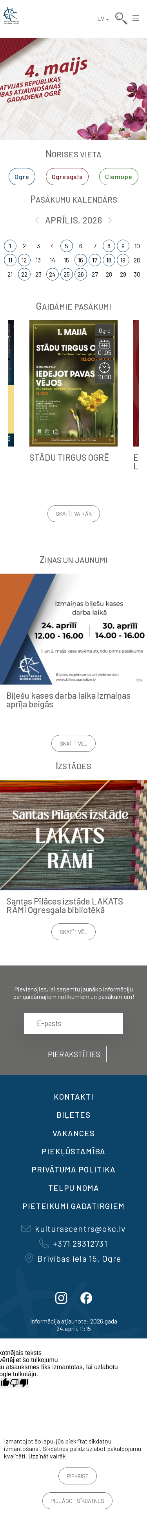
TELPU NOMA (73, 1187)
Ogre (22, 176)
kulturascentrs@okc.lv (73, 1228)
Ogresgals (67, 176)
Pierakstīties (74, 1054)
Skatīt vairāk (74, 513)
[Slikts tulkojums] (19, 1383)
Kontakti (74, 1096)
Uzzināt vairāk (47, 1456)
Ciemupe (118, 176)
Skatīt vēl (73, 743)
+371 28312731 (73, 1243)
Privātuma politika (73, 1169)
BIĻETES (73, 1114)
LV (100, 18)
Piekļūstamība (73, 1151)
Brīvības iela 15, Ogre (73, 1258)
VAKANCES (74, 1133)
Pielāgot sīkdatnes (77, 1500)
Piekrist (78, 1476)
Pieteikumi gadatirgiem (73, 1206)
